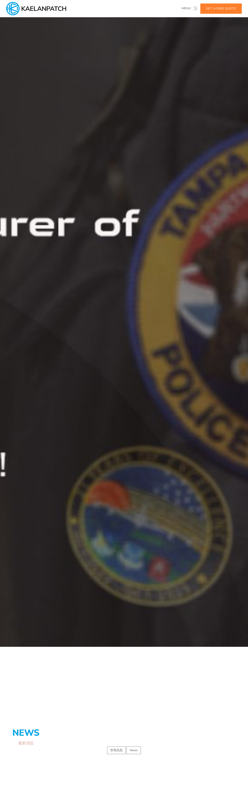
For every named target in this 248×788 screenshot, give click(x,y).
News (134, 689)
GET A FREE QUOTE (221, 8)
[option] (124, 304)
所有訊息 (116, 689)
